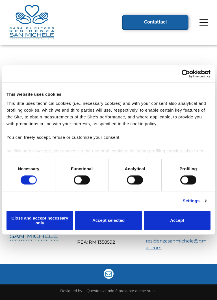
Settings (191, 201)
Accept (177, 220)
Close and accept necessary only (39, 220)
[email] (109, 274)
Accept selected (108, 220)
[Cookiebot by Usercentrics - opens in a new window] (186, 74)
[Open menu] (203, 22)
